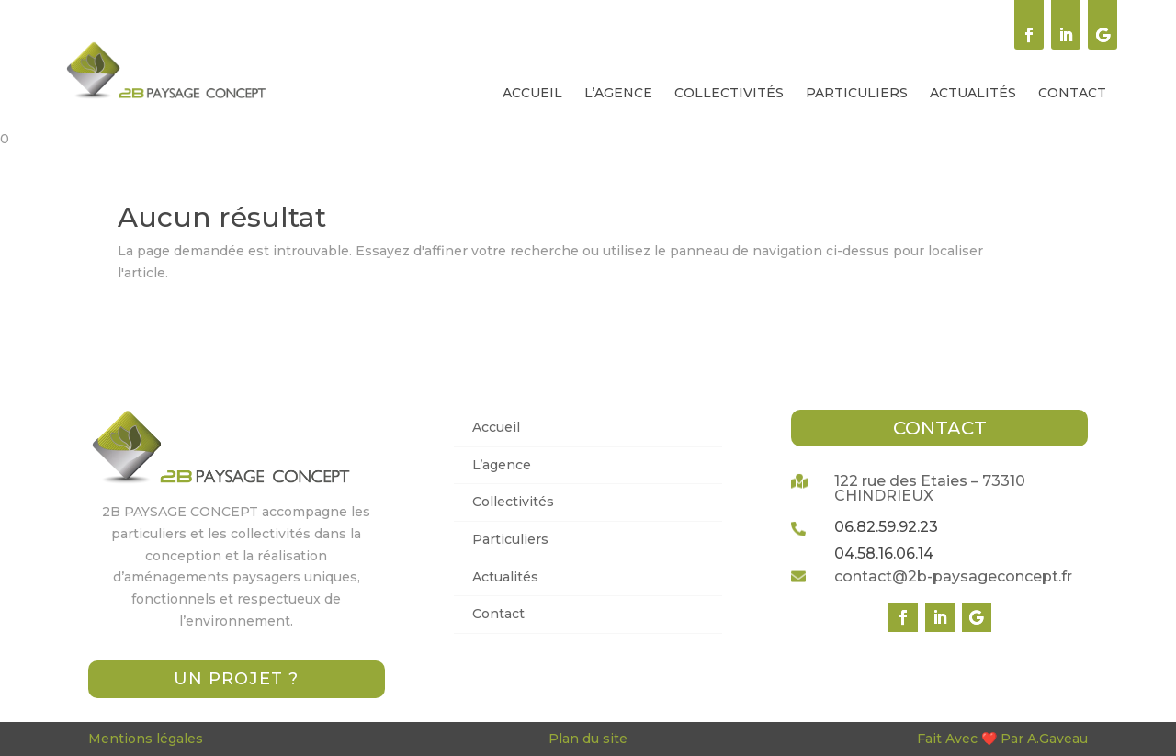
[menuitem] (532, 92)
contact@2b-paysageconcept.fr (953, 576)
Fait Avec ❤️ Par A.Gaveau (1002, 738)
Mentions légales (145, 738)
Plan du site (588, 738)
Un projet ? (236, 679)
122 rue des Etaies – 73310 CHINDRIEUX (929, 488)
